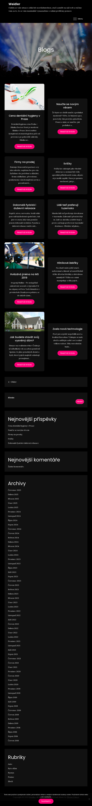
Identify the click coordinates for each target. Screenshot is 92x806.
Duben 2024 (13, 542)
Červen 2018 (13, 740)
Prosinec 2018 (14, 727)
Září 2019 (12, 702)
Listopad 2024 (14, 516)
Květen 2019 (13, 719)
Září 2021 (12, 650)
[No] (89, 799)
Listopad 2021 (14, 645)
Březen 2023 (13, 598)
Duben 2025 (13, 494)
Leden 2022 (13, 637)
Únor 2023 (12, 602)
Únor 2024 (12, 550)
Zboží (10, 781)
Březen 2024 (13, 546)
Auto (10, 764)
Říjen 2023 (12, 568)
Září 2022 (12, 620)
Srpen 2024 (13, 525)
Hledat (11, 397)
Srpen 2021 (13, 654)
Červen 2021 (13, 663)
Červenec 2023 (14, 581)
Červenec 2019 (14, 710)
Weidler (14, 4)
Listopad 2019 (14, 693)
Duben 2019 (13, 723)
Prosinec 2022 (14, 611)
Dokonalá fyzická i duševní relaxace (24, 206)
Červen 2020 (13, 676)
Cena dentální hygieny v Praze (24, 117)
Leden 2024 (13, 555)
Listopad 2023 (14, 563)
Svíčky (68, 163)
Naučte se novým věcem (67, 105)
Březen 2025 (13, 499)
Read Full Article (24, 146)
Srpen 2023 (13, 576)
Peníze (11, 777)
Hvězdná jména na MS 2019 (24, 275)
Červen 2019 (13, 715)
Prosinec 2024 (14, 512)
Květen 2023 (13, 589)
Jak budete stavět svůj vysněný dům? (24, 338)
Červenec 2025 (14, 490)
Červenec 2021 (14, 658)
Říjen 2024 (12, 520)
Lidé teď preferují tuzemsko (67, 206)
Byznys (11, 773)
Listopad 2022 (14, 615)
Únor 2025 (12, 503)
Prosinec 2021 (14, 641)
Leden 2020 (13, 684)
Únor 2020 (12, 680)
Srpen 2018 (13, 736)
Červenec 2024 (14, 529)
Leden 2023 (13, 607)
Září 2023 (12, 572)
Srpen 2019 (13, 706)
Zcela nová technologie (67, 329)
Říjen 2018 (12, 732)
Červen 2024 (13, 533)
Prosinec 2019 (14, 689)
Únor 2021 (12, 667)
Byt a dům (12, 768)
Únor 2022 (12, 632)
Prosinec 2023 (14, 559)
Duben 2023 (13, 594)
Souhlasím (46, 801)
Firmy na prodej (24, 162)
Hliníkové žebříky (67, 263)
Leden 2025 (13, 507)
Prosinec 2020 (14, 671)
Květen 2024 (13, 537)
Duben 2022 (13, 628)
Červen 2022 (13, 624)
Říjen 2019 (12, 697)
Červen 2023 (13, 585)
